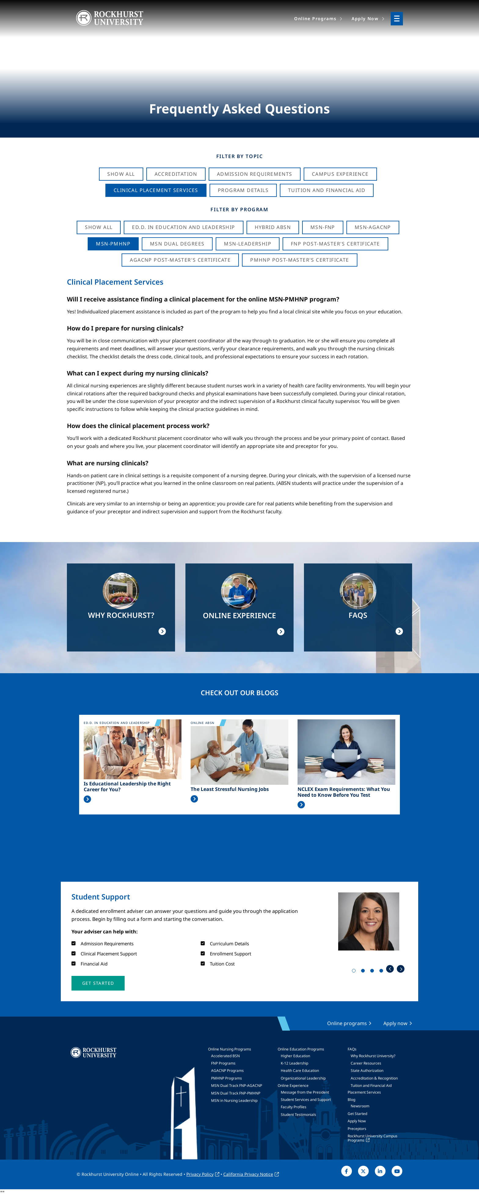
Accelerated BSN (225, 1055)
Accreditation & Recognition (374, 1078)
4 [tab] (382, 972)
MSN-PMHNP (113, 243)
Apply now (395, 1023)
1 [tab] (355, 972)
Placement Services (364, 1092)
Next (400, 969)
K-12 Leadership (294, 1063)
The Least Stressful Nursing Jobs (230, 789)
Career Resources (366, 1063)
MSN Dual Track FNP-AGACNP (236, 1085)
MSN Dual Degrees (177, 243)
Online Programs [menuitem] (315, 18)
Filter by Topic (239, 156)
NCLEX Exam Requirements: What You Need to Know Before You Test (344, 792)
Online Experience (293, 1085)
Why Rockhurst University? (373, 1055)
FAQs (352, 1049)
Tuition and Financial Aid (371, 1085)
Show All (121, 174)
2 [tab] (364, 972)
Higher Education (295, 1055)
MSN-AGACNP (373, 227)
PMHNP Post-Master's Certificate (299, 260)
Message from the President (305, 1092)
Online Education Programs (301, 1049)
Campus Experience (340, 174)
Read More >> (87, 799)
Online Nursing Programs (229, 1049)
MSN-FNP (322, 227)
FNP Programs (223, 1063)
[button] (98, 983)
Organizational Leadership (303, 1078)
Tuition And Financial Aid (326, 190)
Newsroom (360, 1106)
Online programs (347, 1023)
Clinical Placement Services (156, 190)
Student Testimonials (298, 1114)
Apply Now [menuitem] (365, 18)
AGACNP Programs (227, 1070)
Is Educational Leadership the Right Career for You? (127, 786)
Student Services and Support (306, 1099)
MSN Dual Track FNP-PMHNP (235, 1093)
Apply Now (357, 1121)
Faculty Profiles (293, 1106)
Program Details (243, 190)
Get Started (357, 1113)
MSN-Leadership (247, 243)
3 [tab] (373, 972)
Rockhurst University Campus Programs (372, 1138)
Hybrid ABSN (273, 227)
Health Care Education (300, 1070)
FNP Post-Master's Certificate (335, 243)
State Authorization (367, 1070)
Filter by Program (239, 209)
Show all (98, 227)
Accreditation (176, 174)
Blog (351, 1099)
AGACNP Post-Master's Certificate (180, 260)
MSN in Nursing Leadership (234, 1100)
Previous (390, 969)
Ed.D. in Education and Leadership (183, 227)
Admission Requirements (254, 174)
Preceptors (357, 1128)
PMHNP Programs (226, 1078)
